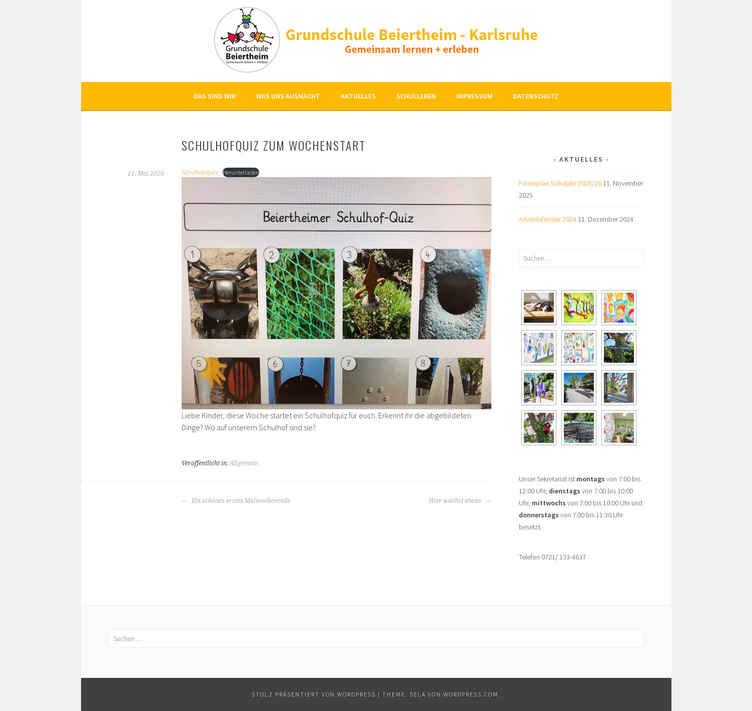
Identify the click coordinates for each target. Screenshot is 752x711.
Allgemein (244, 463)
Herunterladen (241, 172)
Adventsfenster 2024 (547, 219)
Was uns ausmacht (288, 96)
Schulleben (416, 96)
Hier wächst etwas (460, 500)
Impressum (474, 96)
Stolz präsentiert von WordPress (314, 694)
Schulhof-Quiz (200, 172)
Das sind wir (215, 96)
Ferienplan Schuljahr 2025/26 (560, 183)
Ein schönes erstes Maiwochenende (236, 500)
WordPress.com (470, 694)
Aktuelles (358, 96)
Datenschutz (535, 96)
